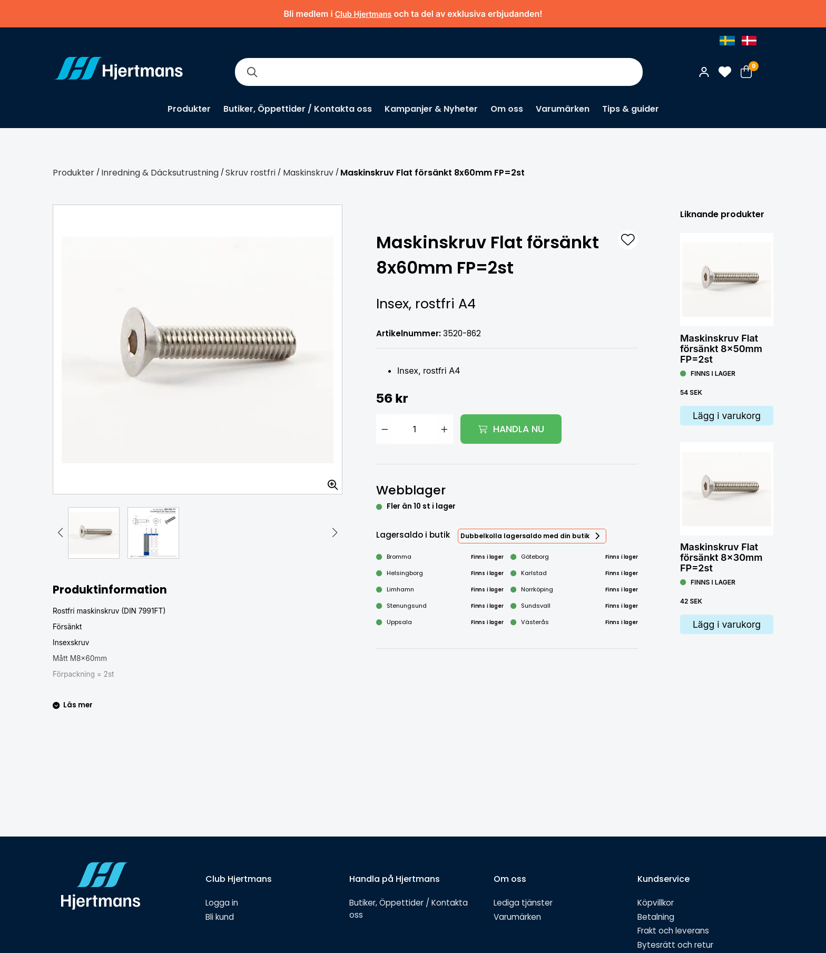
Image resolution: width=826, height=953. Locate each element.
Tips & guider (630, 109)
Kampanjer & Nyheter (431, 109)
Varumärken (562, 109)
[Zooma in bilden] (329, 481)
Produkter (189, 109)
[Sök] (252, 72)
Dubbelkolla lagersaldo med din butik (524, 535)
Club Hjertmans (363, 13)
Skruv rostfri (250, 173)
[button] (60, 533)
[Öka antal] (444, 429)
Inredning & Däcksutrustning (160, 173)
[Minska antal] (384, 429)
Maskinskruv (308, 173)
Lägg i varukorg (727, 415)
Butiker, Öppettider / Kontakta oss (297, 109)
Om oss (506, 109)
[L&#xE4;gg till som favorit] (628, 240)
